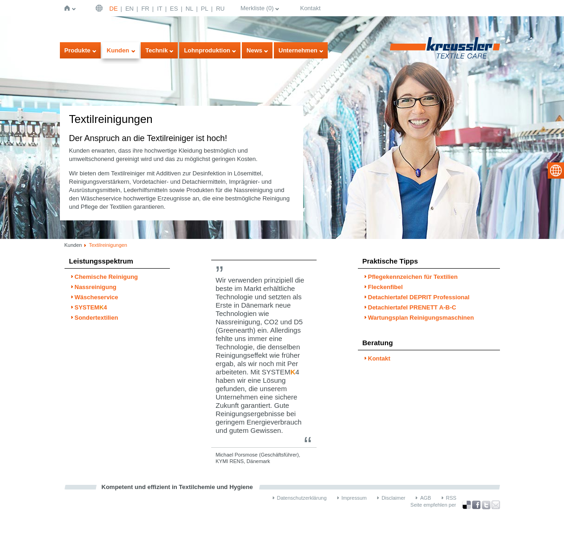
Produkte (78, 50)
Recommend (496, 505)
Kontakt (310, 8)
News (254, 50)
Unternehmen (298, 50)
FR (145, 8)
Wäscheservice (96, 297)
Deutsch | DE (100, 8)
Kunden (118, 50)
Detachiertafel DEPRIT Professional (419, 297)
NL (190, 8)
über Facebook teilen (476, 505)
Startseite (69, 8)
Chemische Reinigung (106, 276)
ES (174, 8)
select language (556, 170)
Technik (156, 50)
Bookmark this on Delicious (466, 505)
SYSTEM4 (91, 307)
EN (129, 8)
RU (220, 8)
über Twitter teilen (486, 505)
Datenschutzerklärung (302, 498)
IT (159, 8)
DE (114, 8)
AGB (425, 498)
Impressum (354, 498)
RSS (451, 498)
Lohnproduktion (207, 50)
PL (204, 8)
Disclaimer (393, 498)
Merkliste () (257, 8)
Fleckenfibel (385, 286)
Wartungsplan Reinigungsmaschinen (421, 317)
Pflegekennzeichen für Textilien (413, 276)
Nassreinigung (96, 286)
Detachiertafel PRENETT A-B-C (412, 307)
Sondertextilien (96, 317)
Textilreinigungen (108, 245)
